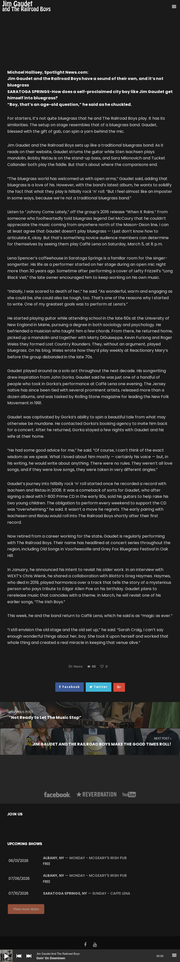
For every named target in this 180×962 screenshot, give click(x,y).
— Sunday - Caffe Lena (86, 893)
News (78, 666)
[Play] (2, 952)
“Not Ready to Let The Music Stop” (90, 715)
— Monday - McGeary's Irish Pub (85, 857)
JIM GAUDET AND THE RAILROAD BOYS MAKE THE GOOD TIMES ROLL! (90, 741)
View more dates (26, 909)
